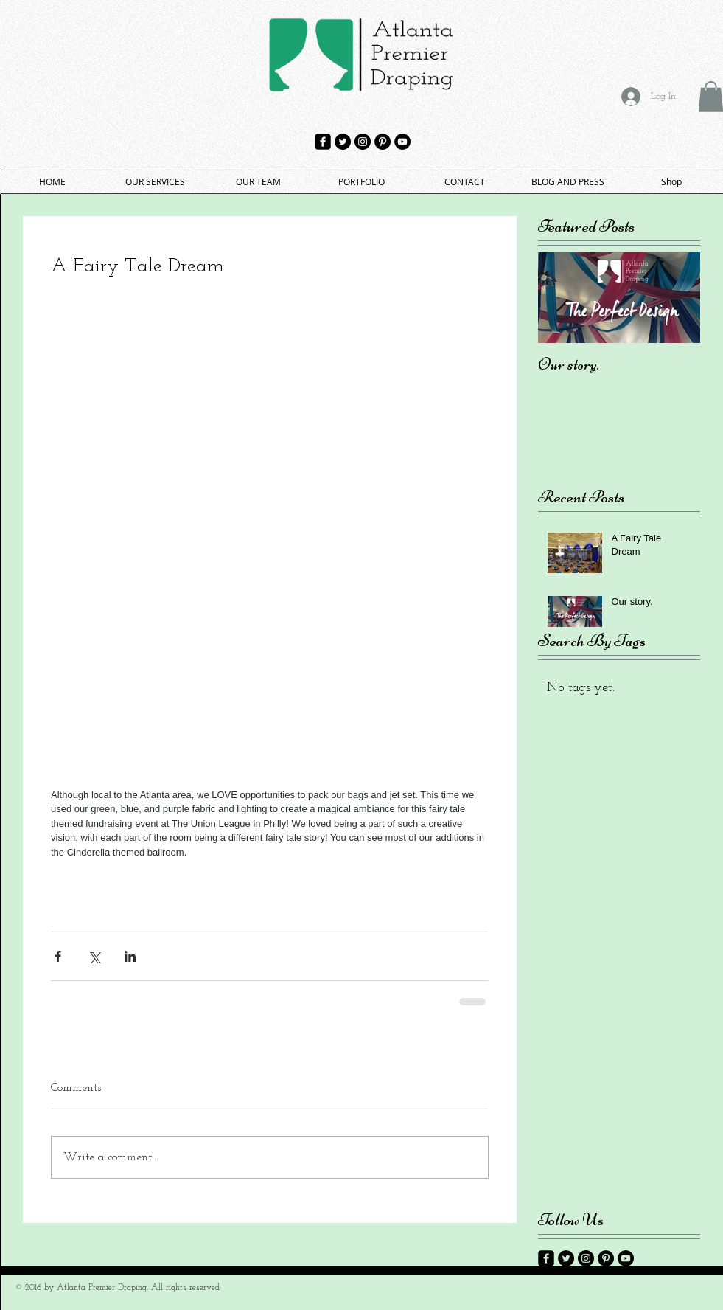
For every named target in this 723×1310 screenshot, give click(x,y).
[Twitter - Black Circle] (343, 142)
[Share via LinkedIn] (130, 956)
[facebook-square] (323, 142)
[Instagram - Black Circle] (362, 142)
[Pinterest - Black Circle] (382, 142)
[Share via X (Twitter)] (94, 956)
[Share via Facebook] (58, 956)
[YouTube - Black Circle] (402, 142)
